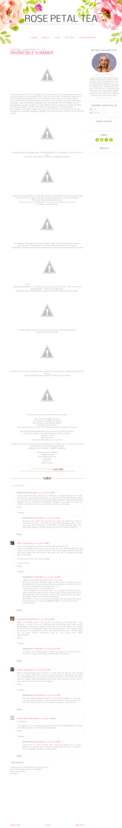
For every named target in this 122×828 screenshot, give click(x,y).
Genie (19, 543)
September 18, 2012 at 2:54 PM (47, 742)
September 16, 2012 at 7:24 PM (47, 577)
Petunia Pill (22, 619)
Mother (72, 471)
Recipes (70, 38)
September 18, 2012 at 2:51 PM (47, 649)
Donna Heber (23, 719)
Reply (19, 507)
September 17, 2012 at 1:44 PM (42, 719)
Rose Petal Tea (61, 19)
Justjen (20, 670)
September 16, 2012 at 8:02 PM (41, 619)
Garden (39, 471)
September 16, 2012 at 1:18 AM (36, 543)
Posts (93, 109)
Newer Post (15, 825)
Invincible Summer (58, 471)
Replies (21, 513)
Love (67, 471)
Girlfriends (47, 471)
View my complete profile (104, 98)
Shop (57, 38)
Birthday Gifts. (30, 471)
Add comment (17, 763)
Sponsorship (87, 38)
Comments (95, 113)
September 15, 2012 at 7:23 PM (41, 493)
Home (34, 38)
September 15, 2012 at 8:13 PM (47, 518)
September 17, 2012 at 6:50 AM (37, 670)
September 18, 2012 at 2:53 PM (47, 695)
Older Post (79, 825)
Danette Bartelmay (104, 75)
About (46, 38)
